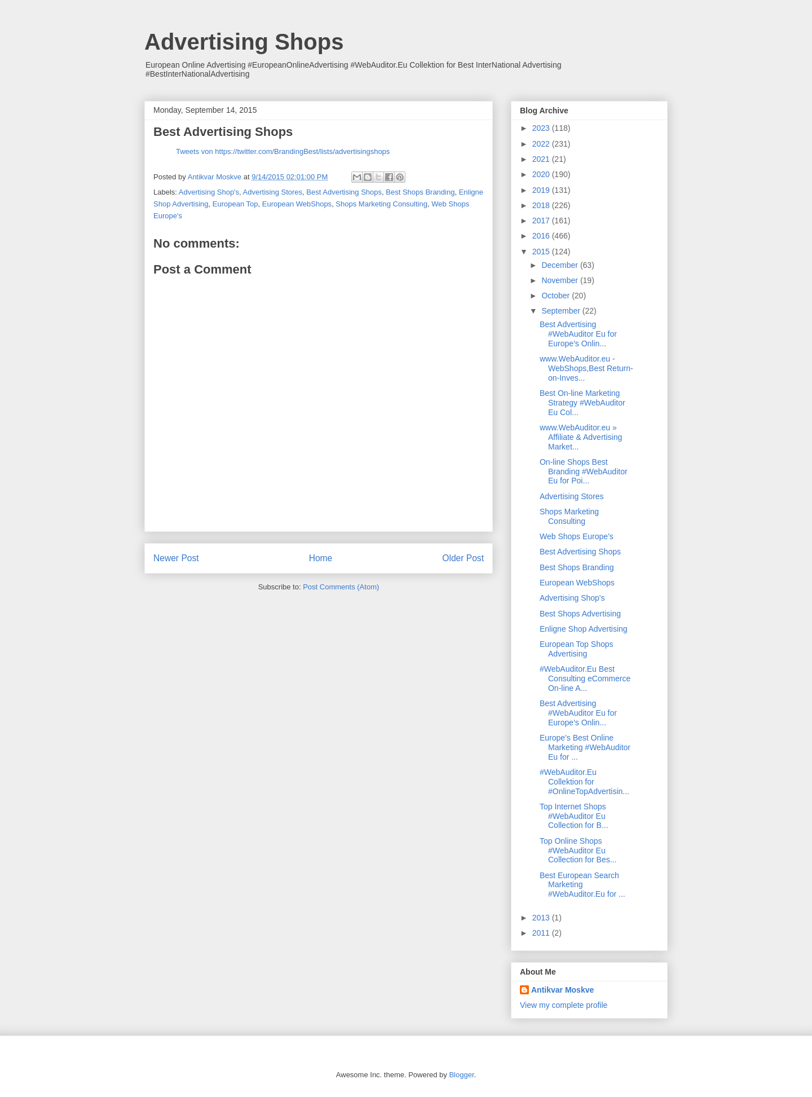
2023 (542, 128)
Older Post (463, 558)
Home (321, 558)
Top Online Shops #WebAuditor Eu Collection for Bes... (578, 850)
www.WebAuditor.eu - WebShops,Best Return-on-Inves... (586, 368)
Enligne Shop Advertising (584, 628)
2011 (542, 932)
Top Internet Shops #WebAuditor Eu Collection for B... (574, 816)
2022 (542, 143)
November (560, 280)
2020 (542, 174)
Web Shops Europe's (577, 536)
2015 (542, 251)
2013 (542, 917)
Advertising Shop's (209, 192)
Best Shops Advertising (580, 613)
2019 (542, 190)
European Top (235, 204)
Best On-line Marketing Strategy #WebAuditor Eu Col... (582, 403)
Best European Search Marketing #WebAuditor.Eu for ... (582, 885)
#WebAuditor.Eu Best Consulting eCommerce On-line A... (585, 678)
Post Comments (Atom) (341, 587)
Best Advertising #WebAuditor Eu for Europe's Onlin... (578, 334)
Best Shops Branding (420, 192)
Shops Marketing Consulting (381, 204)
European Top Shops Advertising (577, 649)
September (561, 310)
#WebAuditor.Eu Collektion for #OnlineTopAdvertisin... (584, 782)
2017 (542, 220)
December (560, 265)
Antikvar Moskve (562, 989)
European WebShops (297, 204)
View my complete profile (563, 1005)
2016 (542, 235)
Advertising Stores (273, 192)
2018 (542, 205)
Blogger (461, 1074)
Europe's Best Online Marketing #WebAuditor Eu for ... (585, 747)
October (556, 295)
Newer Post (176, 558)
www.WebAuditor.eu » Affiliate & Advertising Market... (581, 437)
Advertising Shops (243, 41)
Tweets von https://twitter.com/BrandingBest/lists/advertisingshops (283, 151)
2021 (542, 159)
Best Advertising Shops (344, 192)
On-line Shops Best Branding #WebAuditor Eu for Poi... (584, 471)
